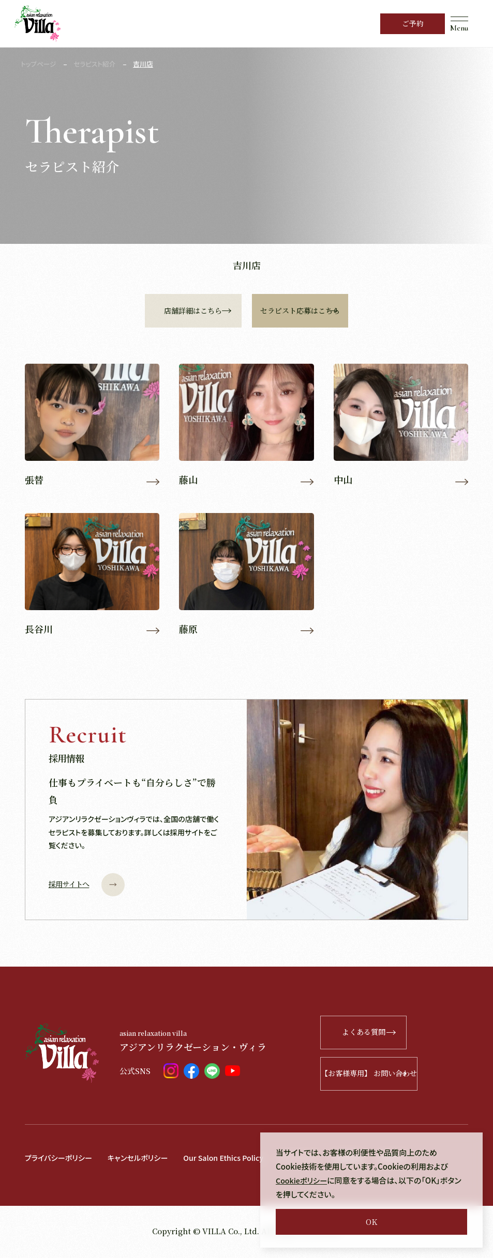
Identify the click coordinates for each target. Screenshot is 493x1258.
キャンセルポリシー (143, 1159)
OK (371, 1221)
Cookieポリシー (303, 1180)
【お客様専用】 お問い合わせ (400, 1075)
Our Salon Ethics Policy (233, 1159)
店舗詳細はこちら (179, 310)
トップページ (39, 64)
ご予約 (412, 23)
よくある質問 (414, 1034)
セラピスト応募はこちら (349, 310)
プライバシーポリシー (60, 1159)
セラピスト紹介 (96, 64)
